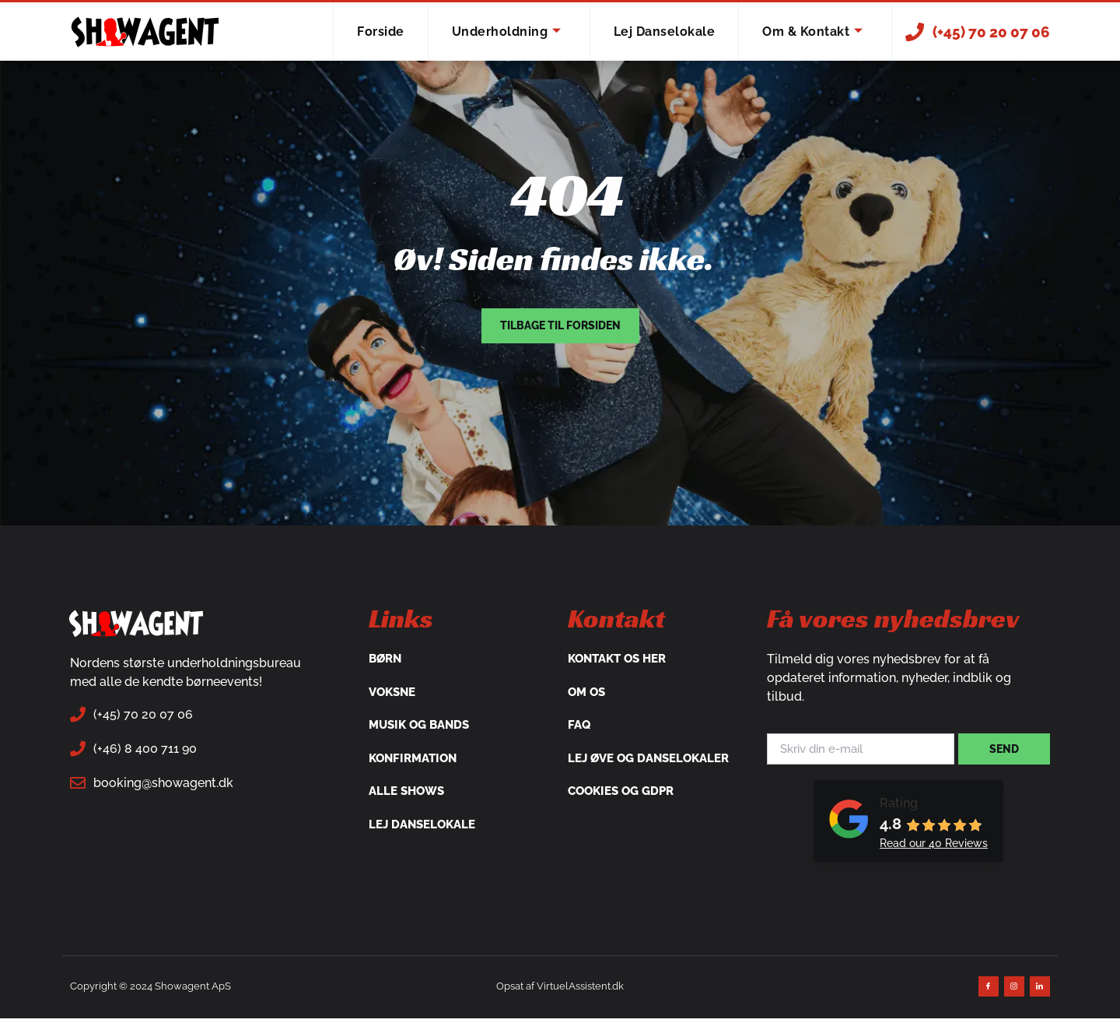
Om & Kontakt (812, 32)
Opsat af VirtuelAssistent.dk (560, 990)
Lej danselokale (665, 31)
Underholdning (507, 32)
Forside (380, 31)
